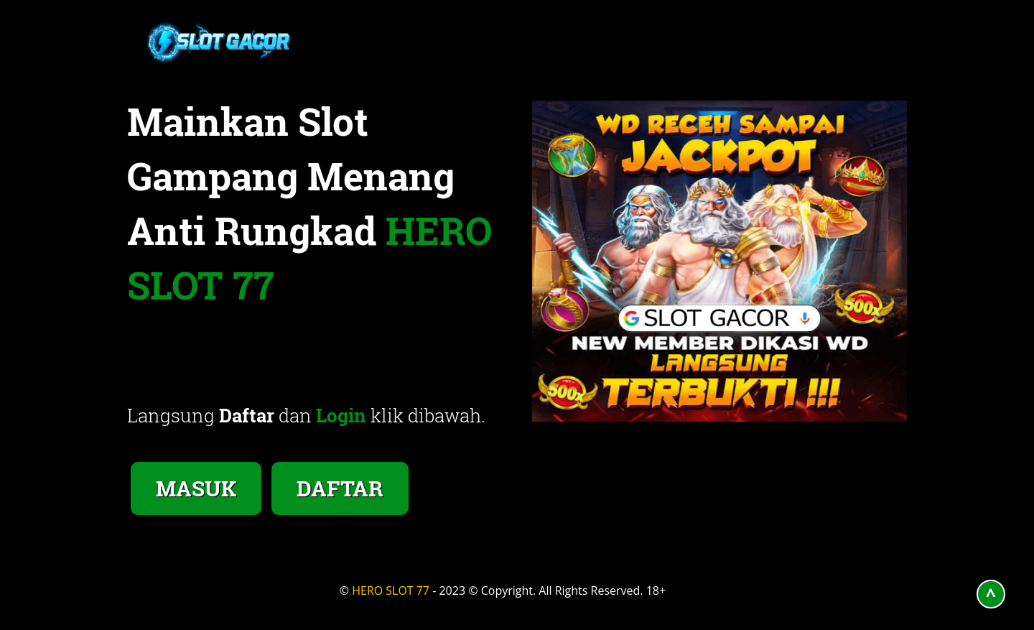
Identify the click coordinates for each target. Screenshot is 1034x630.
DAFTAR (340, 488)
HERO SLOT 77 (390, 590)
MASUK (196, 488)
